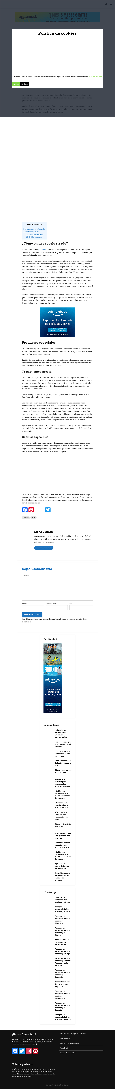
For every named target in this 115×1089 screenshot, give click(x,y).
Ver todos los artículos (44, 548)
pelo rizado (42, 250)
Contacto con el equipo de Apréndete (73, 1033)
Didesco (66, 1085)
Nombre (25, 603)
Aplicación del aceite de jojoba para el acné (62, 866)
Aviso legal (64, 1048)
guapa (33, 517)
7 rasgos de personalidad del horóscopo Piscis (63, 1017)
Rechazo (24, 84)
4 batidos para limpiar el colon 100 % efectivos (62, 805)
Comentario (25, 575)
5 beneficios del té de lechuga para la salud (63, 763)
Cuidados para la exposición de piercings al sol (62, 845)
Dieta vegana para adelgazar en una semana (63, 835)
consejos (26, 517)
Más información (95, 77)
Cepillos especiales (34, 237)
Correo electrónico (51, 603)
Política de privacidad (67, 1053)
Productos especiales (31, 232)
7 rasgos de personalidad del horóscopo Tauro (62, 909)
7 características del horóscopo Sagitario (62, 984)
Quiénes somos (65, 1038)
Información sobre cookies (69, 1043)
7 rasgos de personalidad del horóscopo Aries (62, 900)
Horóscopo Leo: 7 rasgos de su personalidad (63, 942)
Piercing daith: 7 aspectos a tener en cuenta (62, 753)
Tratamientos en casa (34, 234)
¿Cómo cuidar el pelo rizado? (34, 229)
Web (70, 603)
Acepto (16, 84)
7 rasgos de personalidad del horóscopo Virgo (62, 951)
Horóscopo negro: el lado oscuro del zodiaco (63, 744)
